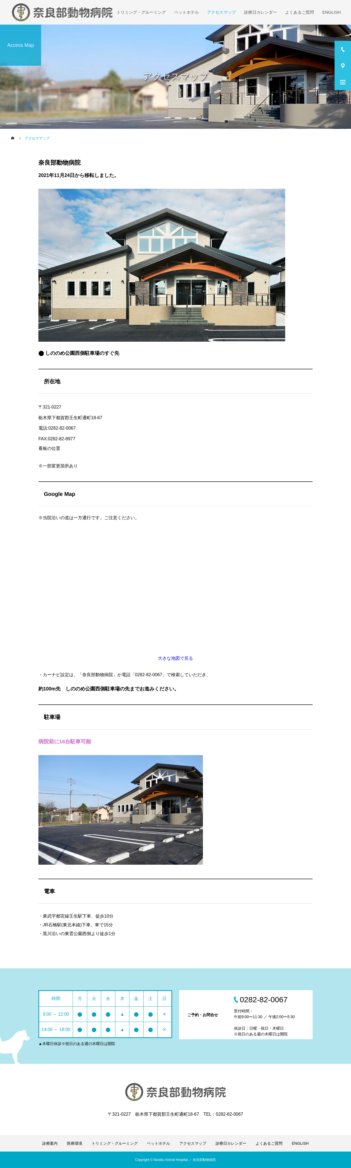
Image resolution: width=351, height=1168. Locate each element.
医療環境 (100, 12)
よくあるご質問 (299, 12)
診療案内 (75, 12)
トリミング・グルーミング (141, 12)
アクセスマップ (221, 12)
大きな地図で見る (175, 658)
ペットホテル (186, 12)
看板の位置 (49, 448)
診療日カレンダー (260, 12)
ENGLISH (331, 12)
